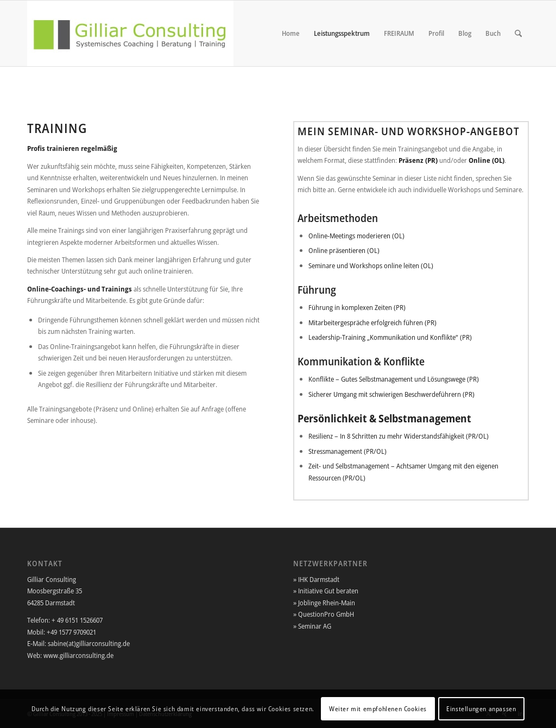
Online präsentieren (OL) (344, 250)
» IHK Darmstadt (316, 579)
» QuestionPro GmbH (323, 614)
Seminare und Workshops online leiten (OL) (370, 265)
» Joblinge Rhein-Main (324, 602)
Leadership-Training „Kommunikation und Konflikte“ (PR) (390, 337)
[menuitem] (291, 33)
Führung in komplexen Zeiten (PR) (357, 307)
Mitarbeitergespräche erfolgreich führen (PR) (372, 322)
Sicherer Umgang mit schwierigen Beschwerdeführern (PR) (391, 394)
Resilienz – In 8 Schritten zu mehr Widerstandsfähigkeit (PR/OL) (398, 436)
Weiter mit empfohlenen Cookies (378, 708)
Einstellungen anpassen (481, 708)
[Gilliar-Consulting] (130, 33)
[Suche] (518, 33)
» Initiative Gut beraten (325, 591)
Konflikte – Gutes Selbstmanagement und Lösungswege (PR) (393, 379)
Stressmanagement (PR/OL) (347, 451)
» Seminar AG (312, 626)
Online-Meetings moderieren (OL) (356, 235)
